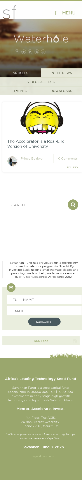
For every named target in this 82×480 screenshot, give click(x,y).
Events (20, 91)
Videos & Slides (41, 82)
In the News (61, 73)
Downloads (61, 91)
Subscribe (44, 322)
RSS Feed (41, 341)
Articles (20, 73)
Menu (68, 13)
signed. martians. (43, 456)
